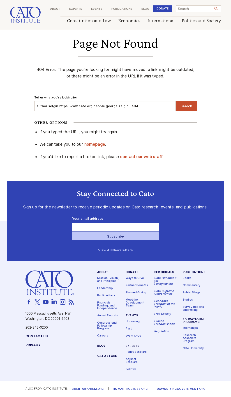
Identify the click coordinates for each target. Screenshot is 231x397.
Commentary (191, 285)
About (55, 8)
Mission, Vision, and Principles (108, 280)
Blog (145, 8)
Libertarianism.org (88, 389)
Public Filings (192, 292)
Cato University (193, 348)
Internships (190, 328)
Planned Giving (136, 292)
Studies (188, 299)
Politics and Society (201, 20)
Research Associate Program (189, 338)
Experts (75, 8)
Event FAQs (133, 335)
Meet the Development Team (135, 302)
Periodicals (164, 272)
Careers (103, 335)
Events (96, 8)
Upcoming (133, 321)
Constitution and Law (89, 20)
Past (129, 328)
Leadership (105, 288)
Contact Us (36, 336)
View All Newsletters (115, 250)
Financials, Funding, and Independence (107, 305)
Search (186, 106)
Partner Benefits (137, 285)
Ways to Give (135, 278)
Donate (163, 8)
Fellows (131, 369)
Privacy (33, 345)
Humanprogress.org (130, 389)
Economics (129, 20)
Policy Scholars (136, 351)
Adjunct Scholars (132, 361)
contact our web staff (141, 156)
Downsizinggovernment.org (181, 389)
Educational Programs (194, 321)
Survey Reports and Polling (193, 308)
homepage (94, 144)
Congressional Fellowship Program (107, 325)
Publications (121, 8)
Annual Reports (107, 315)
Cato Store (107, 356)
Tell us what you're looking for (55, 97)
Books (187, 278)
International (161, 20)
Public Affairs (106, 295)
